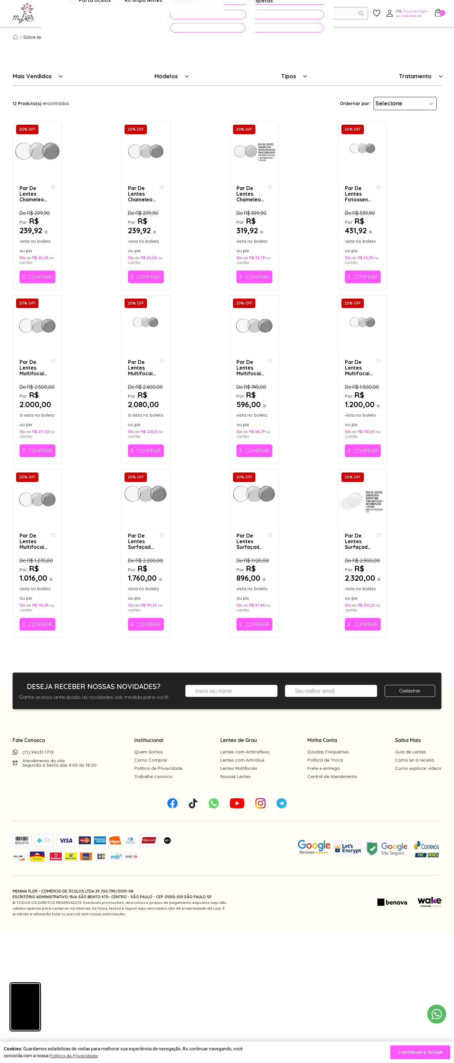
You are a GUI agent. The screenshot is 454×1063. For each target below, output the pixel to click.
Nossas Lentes (235, 910)
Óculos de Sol (111, 13)
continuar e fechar (420, 1052)
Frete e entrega (323, 902)
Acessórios (153, 13)
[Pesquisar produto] (361, 13)
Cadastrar (409, 824)
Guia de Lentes (410, 885)
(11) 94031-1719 (38, 885)
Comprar (68, 323)
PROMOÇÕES (196, 13)
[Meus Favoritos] (376, 13)
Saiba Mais (408, 873)
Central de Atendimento (332, 910)
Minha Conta (322, 873)
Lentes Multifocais (238, 902)
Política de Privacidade (158, 902)
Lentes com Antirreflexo (245, 885)
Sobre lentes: (36, 37)
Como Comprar (150, 893)
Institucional (148, 873)
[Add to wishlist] (109, 257)
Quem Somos (148, 885)
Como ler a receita (414, 893)
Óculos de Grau (65, 13)
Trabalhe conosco (153, 910)
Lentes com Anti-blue (242, 893)
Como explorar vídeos (418, 902)
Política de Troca (325, 893)
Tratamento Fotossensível (82, 37)
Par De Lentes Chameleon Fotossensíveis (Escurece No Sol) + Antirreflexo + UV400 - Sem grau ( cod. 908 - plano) (168, 263)
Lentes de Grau (238, 873)
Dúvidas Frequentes (328, 885)
